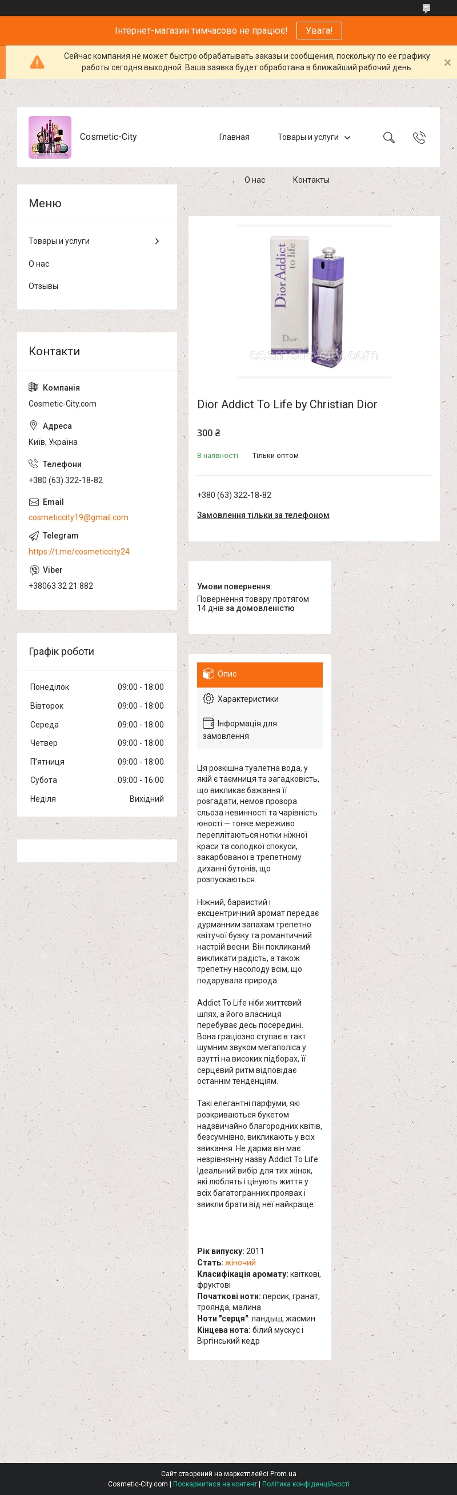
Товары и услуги (308, 137)
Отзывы (43, 286)
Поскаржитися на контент (215, 1484)
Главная (234, 137)
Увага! (319, 30)
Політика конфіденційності (306, 1484)
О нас (254, 179)
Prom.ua (283, 1474)
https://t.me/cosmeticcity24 (79, 551)
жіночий (240, 1262)
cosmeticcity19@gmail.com (79, 517)
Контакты (311, 179)
